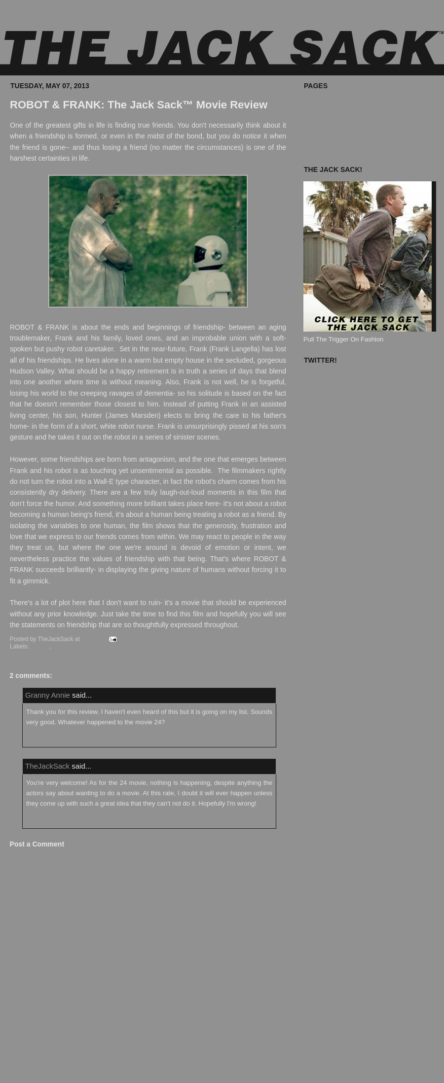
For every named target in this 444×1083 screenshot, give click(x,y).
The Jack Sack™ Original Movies (350, 125)
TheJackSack (47, 766)
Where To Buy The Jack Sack (345, 102)
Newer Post (21, 1069)
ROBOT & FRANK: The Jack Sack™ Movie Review (138, 105)
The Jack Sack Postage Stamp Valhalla (359, 147)
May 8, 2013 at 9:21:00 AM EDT (63, 821)
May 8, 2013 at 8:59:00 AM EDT (63, 741)
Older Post (271, 1069)
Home (147, 1069)
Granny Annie (47, 695)
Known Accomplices (332, 135)
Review (62, 646)
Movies (40, 646)
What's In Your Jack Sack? (341, 113)
